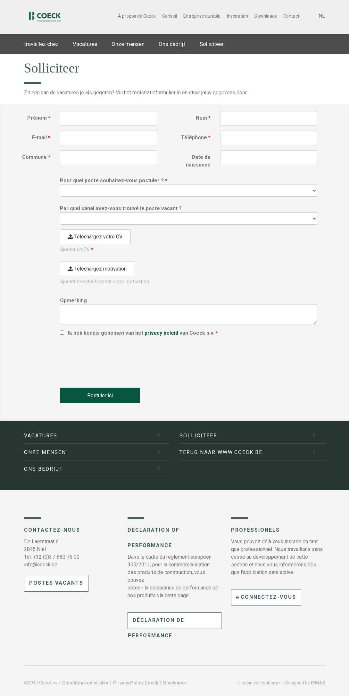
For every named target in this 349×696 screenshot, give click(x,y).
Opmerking (73, 300)
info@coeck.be (40, 565)
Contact (291, 16)
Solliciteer (212, 44)
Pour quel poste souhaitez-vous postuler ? (112, 180)
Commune (34, 157)
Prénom (37, 118)
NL (322, 16)
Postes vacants (56, 583)
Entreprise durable (201, 16)
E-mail (39, 137)
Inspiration (237, 16)
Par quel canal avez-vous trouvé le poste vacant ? (121, 208)
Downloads (265, 16)
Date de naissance (198, 161)
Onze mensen (128, 44)
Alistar (273, 682)
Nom (201, 118)
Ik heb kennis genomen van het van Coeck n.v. (141, 333)
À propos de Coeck (137, 16)
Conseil (169, 16)
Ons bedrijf (172, 44)
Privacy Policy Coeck (136, 682)
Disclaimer (175, 682)
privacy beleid (161, 333)
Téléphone (194, 137)
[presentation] (108, 359)
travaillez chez (41, 44)
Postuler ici (100, 396)
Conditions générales (85, 682)
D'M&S (318, 682)
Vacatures (85, 44)
